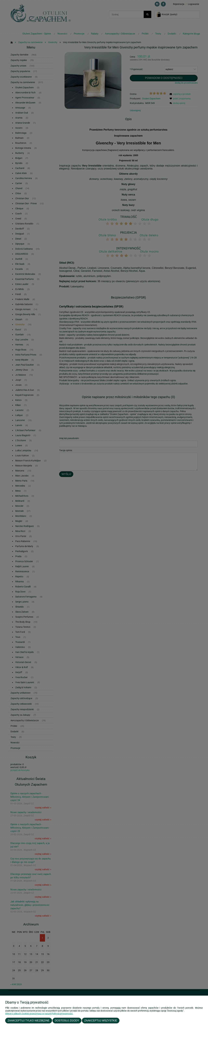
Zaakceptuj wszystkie (100, 1020)
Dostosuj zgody (67, 1020)
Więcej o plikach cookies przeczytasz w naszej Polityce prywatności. (39, 1013)
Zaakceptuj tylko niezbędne (29, 1020)
